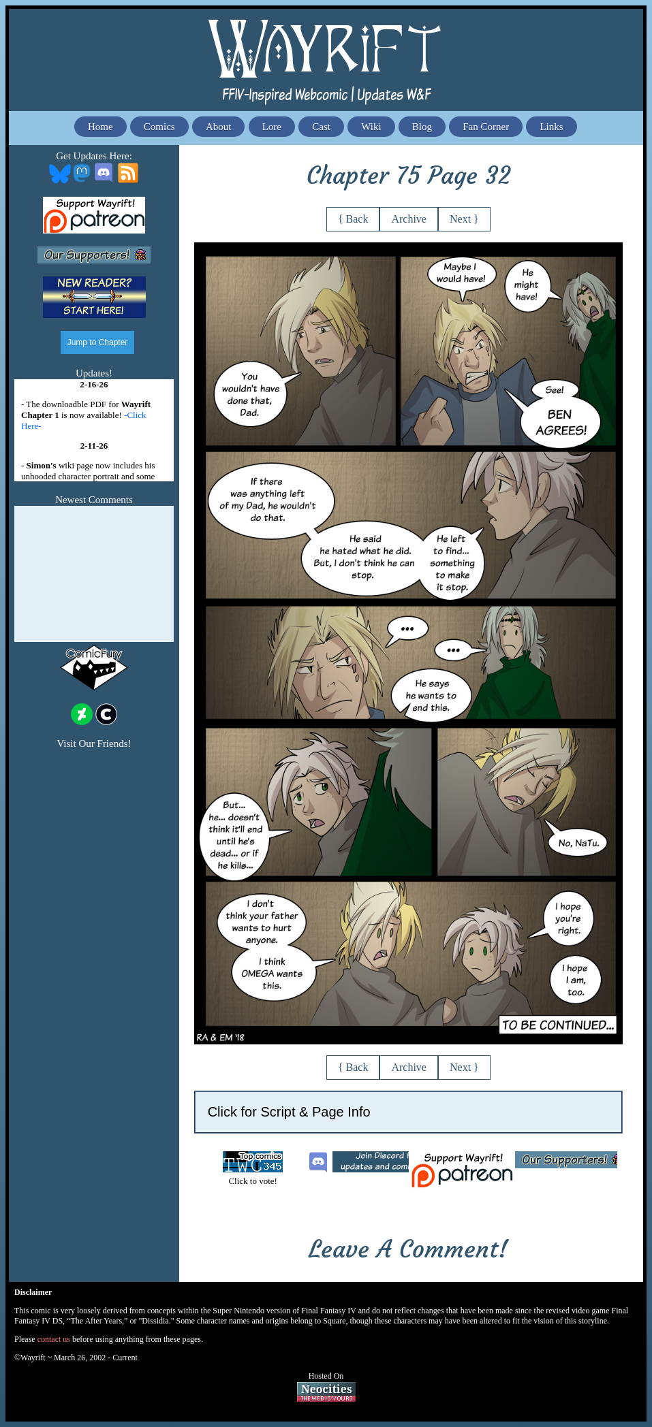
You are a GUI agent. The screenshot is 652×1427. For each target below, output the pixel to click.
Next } (464, 219)
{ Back (353, 219)
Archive (408, 219)
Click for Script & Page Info (289, 1111)
